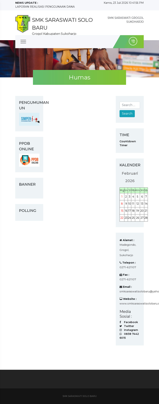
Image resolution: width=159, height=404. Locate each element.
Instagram (131, 330)
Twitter (129, 326)
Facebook (131, 322)
